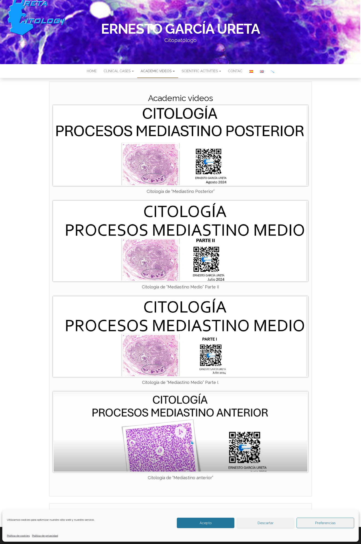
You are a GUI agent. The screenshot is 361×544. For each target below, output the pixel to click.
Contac (235, 71)
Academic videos (158, 71)
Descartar (266, 523)
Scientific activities (201, 71)
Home (92, 71)
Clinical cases (119, 71)
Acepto (206, 523)
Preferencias (325, 523)
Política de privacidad (45, 535)
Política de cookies (18, 535)
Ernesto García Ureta (180, 29)
